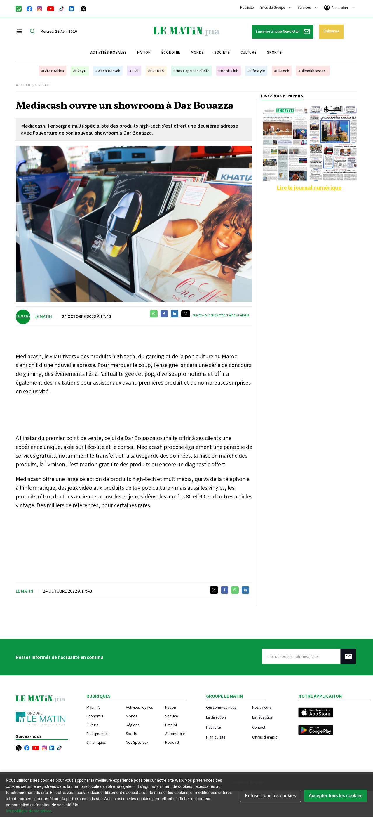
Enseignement (98, 733)
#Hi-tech (281, 70)
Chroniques (96, 742)
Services (307, 8)
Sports (274, 52)
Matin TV (93, 707)
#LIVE (134, 70)
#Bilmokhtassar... (312, 70)
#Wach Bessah (107, 70)
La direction (216, 717)
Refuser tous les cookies (270, 795)
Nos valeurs (261, 707)
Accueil (23, 85)
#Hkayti (79, 70)
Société (222, 52)
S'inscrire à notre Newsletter (282, 31)
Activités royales (108, 52)
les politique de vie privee (28, 811)
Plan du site (215, 736)
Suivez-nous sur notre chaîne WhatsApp (221, 315)
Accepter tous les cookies (335, 795)
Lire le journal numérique (309, 187)
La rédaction (262, 717)
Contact (258, 727)
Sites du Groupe (276, 8)
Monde (197, 52)
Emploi (171, 724)
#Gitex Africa (52, 70)
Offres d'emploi (265, 736)
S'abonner (331, 31)
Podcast (172, 742)
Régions (132, 724)
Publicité (247, 8)
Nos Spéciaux (137, 742)
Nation (144, 52)
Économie (170, 52)
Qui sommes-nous (221, 707)
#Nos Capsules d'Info (191, 70)
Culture (248, 52)
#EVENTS (156, 70)
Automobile (175, 733)
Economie (94, 716)
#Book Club (228, 70)
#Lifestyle (256, 70)
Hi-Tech (42, 85)
